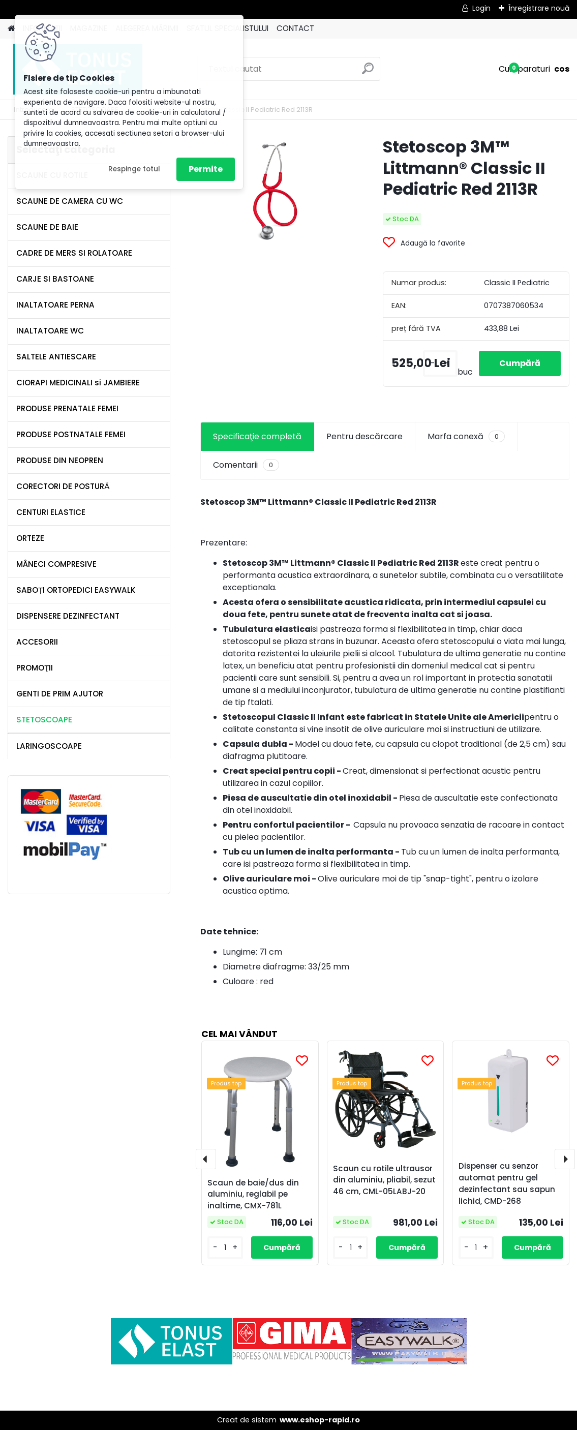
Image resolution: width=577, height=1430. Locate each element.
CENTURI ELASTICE (50, 512)
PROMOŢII (34, 667)
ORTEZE (30, 538)
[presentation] (206, 1159)
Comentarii (246, 465)
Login (481, 8)
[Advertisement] (288, 1387)
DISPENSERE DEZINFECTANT (67, 616)
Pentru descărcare (364, 436)
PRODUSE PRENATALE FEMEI (67, 408)
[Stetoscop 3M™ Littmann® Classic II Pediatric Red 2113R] (275, 192)
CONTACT (295, 28)
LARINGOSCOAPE (49, 746)
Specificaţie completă (257, 436)
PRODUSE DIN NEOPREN (59, 460)
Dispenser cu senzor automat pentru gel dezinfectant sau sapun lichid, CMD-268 (507, 1183)
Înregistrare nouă (538, 8)
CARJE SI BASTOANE (55, 278)
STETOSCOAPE (44, 719)
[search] (368, 72)
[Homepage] (11, 29)
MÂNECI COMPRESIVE (56, 564)
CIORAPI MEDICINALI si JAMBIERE (78, 382)
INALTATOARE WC (50, 330)
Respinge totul (134, 169)
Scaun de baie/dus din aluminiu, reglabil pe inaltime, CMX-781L (253, 1194)
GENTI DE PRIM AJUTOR (59, 693)
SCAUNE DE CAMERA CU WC (69, 201)
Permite (206, 169)
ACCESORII (37, 641)
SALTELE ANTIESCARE (56, 356)
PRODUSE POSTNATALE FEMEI (71, 434)
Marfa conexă (466, 437)
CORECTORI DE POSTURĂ (62, 486)
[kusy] (440, 364)
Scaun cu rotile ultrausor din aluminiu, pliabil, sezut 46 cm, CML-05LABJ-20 (384, 1180)
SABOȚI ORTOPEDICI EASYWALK (76, 590)
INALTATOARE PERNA (55, 304)
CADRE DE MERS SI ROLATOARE (74, 253)
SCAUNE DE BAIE (47, 227)
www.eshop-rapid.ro (320, 1420)
